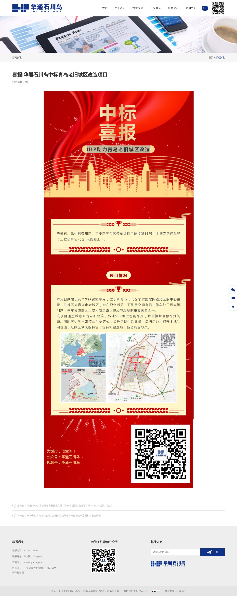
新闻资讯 (173, 8)
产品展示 (155, 8)
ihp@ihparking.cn (33, 556)
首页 (104, 8)
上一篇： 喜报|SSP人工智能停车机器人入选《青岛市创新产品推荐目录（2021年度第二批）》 (65, 512)
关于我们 (120, 8)
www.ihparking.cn (33, 562)
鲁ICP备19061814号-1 (135, 591)
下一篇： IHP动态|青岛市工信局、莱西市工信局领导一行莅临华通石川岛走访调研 (59, 522)
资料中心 (191, 8)
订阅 (215, 552)
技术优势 (137, 8)
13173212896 (31, 550)
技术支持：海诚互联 (175, 591)
